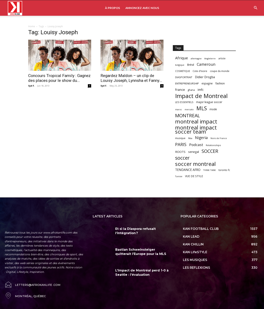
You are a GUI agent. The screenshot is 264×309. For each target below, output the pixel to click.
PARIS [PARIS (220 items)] (180, 144)
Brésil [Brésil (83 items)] (190, 65)
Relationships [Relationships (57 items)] (213, 145)
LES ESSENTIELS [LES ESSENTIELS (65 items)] (184, 102)
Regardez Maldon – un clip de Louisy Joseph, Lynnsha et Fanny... (131, 78)
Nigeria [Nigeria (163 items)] (201, 138)
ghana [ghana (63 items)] (191, 90)
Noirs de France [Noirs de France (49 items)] (219, 138)
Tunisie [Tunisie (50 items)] (178, 176)
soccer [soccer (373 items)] (182, 158)
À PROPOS (112, 8)
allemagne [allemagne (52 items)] (196, 58)
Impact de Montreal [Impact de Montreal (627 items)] (201, 96)
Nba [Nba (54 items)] (190, 138)
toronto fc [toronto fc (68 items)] (224, 170)
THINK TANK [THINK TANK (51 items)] (209, 170)
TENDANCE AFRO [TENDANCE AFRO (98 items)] (187, 170)
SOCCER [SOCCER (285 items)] (210, 151)
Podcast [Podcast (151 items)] (196, 145)
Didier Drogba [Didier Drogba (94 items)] (205, 77)
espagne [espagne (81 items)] (207, 83)
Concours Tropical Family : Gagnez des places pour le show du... (59, 78)
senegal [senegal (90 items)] (193, 152)
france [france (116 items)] (180, 90)
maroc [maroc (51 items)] (178, 109)
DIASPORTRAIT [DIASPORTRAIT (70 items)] (183, 77)
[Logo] (15, 8)
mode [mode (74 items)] (213, 109)
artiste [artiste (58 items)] (222, 58)
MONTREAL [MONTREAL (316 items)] (187, 115)
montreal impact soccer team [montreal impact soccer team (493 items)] (196, 129)
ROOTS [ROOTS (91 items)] (180, 152)
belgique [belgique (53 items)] (179, 64)
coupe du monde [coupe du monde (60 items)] (219, 71)
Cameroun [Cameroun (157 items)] (206, 64)
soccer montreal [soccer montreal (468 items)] (195, 164)
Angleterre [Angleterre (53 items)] (210, 58)
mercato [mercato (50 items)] (189, 109)
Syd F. (31, 85)
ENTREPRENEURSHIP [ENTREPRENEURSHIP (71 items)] (187, 83)
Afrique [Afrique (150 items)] (181, 58)
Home (31, 26)
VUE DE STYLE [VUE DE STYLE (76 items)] (194, 176)
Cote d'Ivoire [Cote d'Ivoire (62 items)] (200, 71)
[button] (255, 8)
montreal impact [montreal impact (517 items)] (196, 121)
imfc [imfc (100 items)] (201, 90)
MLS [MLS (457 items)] (201, 108)
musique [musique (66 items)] (180, 138)
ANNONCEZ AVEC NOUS (142, 8)
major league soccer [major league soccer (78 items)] (209, 102)
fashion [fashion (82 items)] (220, 83)
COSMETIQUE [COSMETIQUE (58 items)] (182, 71)
